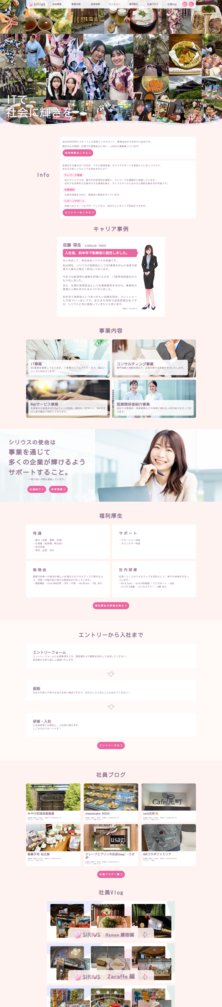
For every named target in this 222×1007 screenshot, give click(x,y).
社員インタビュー (138, 986)
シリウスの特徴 (96, 986)
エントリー (114, 4)
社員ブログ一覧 (111, 874)
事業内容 (76, 4)
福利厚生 (80, 991)
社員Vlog (171, 4)
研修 (92, 991)
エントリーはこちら (79, 212)
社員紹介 (37, 489)
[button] (4, 62)
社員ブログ (152, 4)
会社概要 (80, 980)
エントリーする (111, 745)
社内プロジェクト (118, 991)
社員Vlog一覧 (111, 962)
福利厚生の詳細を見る (111, 605)
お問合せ (109, 997)
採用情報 (58, 489)
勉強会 (102, 991)
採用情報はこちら (78, 153)
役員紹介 (94, 980)
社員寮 (134, 991)
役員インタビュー (117, 986)
